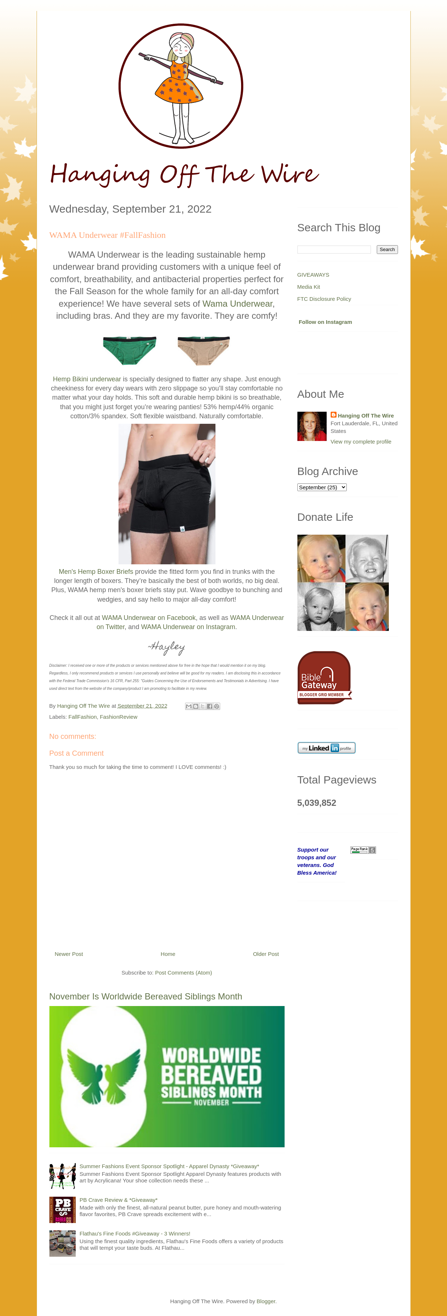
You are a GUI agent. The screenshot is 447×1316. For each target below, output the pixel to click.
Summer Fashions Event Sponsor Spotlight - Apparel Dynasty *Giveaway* (169, 1166)
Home (168, 954)
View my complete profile (361, 441)
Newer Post (69, 954)
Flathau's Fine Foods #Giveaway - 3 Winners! (135, 1233)
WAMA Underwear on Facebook (149, 617)
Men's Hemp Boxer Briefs (96, 571)
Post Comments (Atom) (183, 972)
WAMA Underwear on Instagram (188, 627)
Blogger (266, 1301)
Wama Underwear (238, 304)
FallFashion (82, 717)
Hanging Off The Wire (366, 415)
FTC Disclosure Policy (324, 299)
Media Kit (308, 287)
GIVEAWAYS (313, 275)
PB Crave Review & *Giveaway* (119, 1200)
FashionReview (119, 717)
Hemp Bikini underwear (87, 379)
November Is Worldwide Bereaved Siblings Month (146, 996)
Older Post (266, 954)
